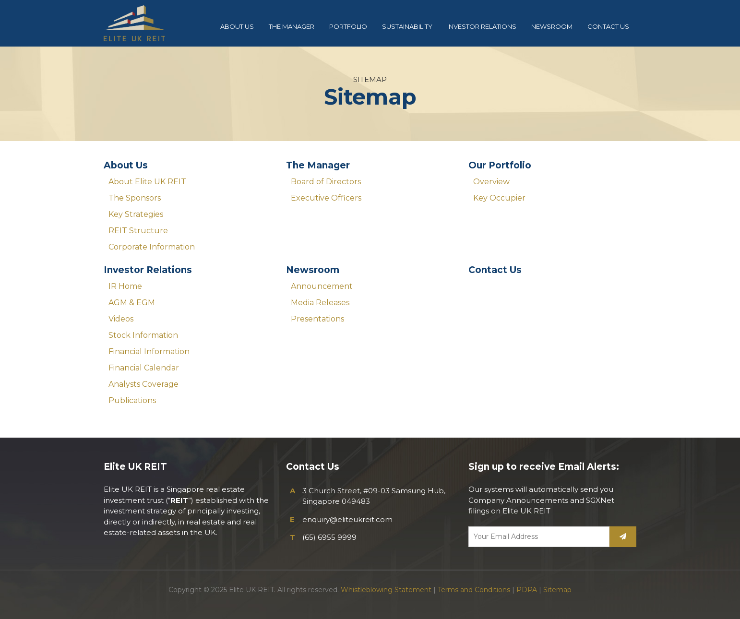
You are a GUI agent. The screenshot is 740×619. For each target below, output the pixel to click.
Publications (132, 400)
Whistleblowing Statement (386, 589)
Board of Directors (326, 181)
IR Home (125, 286)
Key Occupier (499, 197)
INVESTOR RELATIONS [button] (481, 26)
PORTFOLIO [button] (348, 26)
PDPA (526, 589)
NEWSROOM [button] (552, 26)
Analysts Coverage (143, 384)
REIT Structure (138, 230)
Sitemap (557, 589)
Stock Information (143, 335)
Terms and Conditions (474, 589)
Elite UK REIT (142, 23)
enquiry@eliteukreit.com (347, 519)
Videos (120, 318)
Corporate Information (151, 246)
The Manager (318, 165)
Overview (491, 181)
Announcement (322, 286)
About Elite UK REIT (147, 181)
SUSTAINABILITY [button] (407, 26)
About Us (126, 165)
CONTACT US (608, 26)
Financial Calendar (143, 367)
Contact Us (495, 269)
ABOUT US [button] (237, 26)
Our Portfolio (499, 165)
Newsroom (312, 269)
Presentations (317, 318)
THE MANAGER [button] (291, 26)
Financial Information (149, 351)
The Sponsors (134, 197)
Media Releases (320, 302)
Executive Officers (326, 197)
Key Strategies (135, 214)
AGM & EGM (131, 302)
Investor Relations (148, 269)
